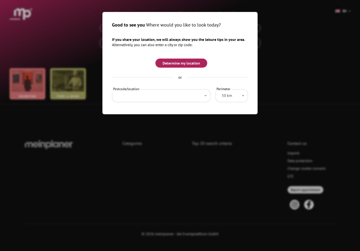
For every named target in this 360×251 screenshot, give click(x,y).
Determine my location (181, 63)
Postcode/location (126, 89)
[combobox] (161, 94)
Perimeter (223, 89)
